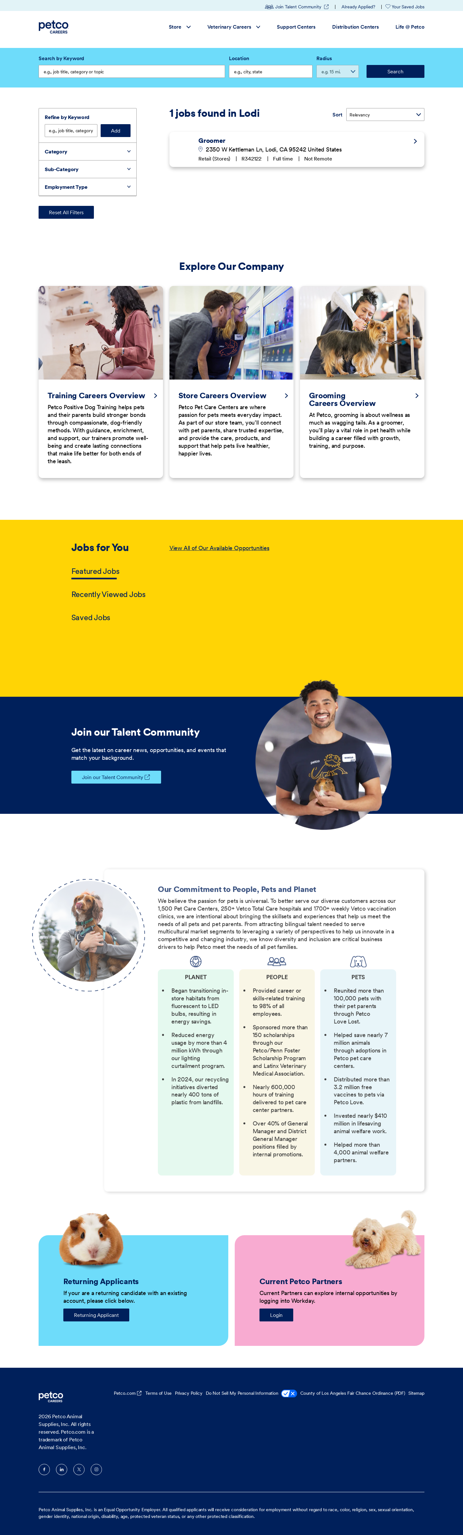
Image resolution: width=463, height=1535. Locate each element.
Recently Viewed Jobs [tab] (108, 594)
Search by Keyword (61, 58)
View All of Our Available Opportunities (219, 548)
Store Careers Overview (222, 396)
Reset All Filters (66, 212)
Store (180, 26)
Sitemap (416, 1393)
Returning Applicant (96, 1315)
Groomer (212, 140)
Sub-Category (61, 169)
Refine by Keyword (67, 117)
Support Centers (296, 26)
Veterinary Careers (233, 26)
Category (56, 151)
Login (276, 1315)
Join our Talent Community (107, 777)
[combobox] (271, 71)
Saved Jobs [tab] (91, 617)
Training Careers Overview (96, 396)
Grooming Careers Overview (342, 399)
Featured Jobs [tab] (95, 571)
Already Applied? (358, 7)
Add (115, 130)
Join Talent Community (297, 7)
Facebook (44, 1469)
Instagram (96, 1469)
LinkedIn (61, 1469)
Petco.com (125, 1393)
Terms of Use (158, 1393)
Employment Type (66, 187)
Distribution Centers (355, 26)
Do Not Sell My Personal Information (251, 1394)
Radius (324, 58)
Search (395, 71)
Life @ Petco (409, 26)
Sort (337, 114)
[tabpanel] (280, 583)
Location (239, 58)
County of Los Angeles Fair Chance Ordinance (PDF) (352, 1393)
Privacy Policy (189, 1393)
